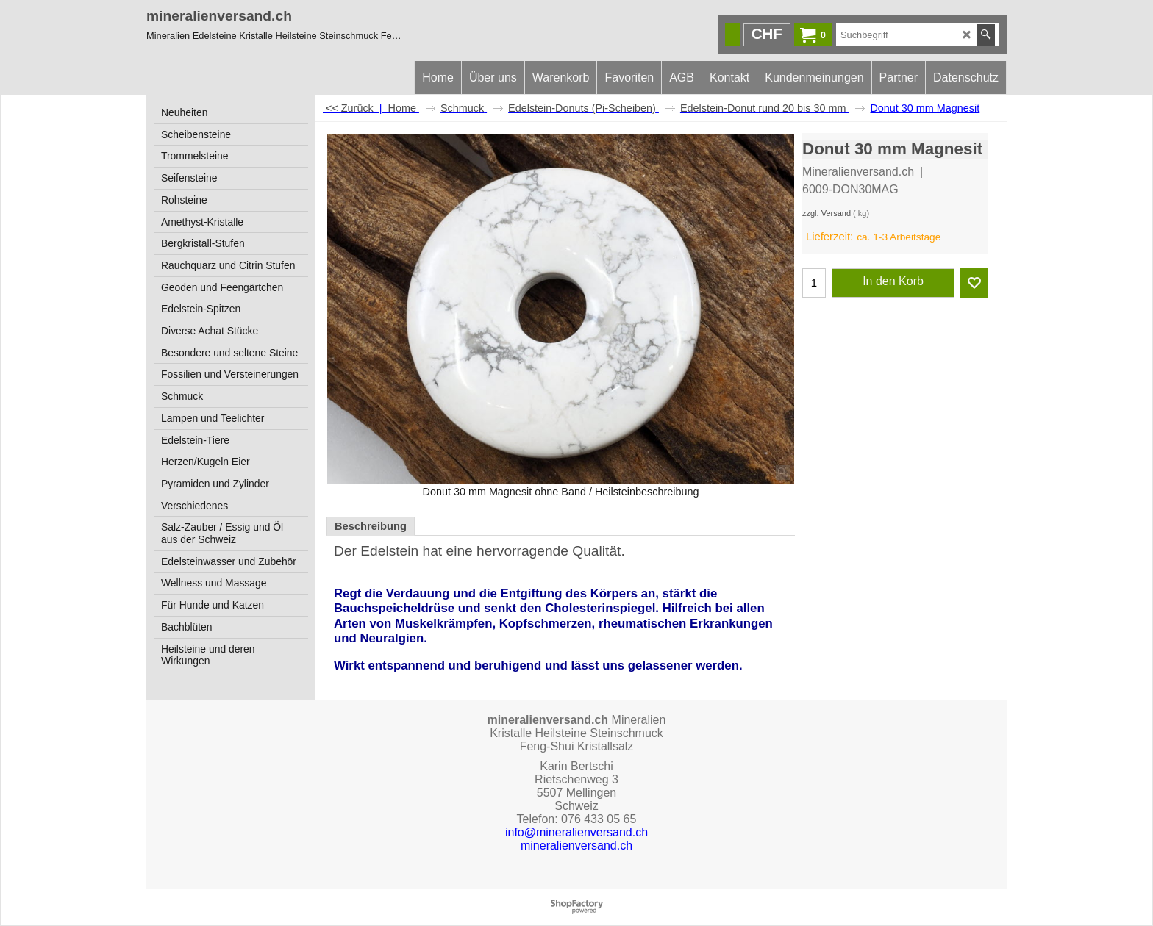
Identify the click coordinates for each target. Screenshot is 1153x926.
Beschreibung (371, 526)
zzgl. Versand (826, 213)
